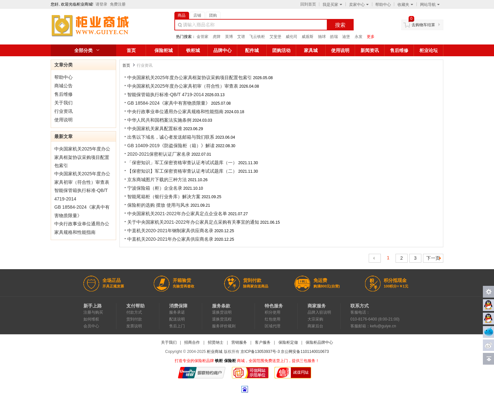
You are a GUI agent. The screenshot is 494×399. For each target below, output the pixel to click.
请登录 (101, 4)
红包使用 (272, 319)
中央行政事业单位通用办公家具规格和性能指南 (175, 111)
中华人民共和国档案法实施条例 (159, 120)
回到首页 (308, 4)
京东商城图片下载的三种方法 (157, 179)
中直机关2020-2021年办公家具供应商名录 (170, 239)
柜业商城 (214, 351)
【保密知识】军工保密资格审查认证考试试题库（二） (182, 171)
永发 (358, 36)
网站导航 (430, 4)
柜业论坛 (428, 50)
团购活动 (281, 50)
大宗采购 (315, 319)
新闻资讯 (370, 50)
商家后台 (315, 326)
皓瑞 (334, 36)
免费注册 (118, 4)
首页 (131, 50)
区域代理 (272, 326)
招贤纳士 (215, 342)
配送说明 (177, 319)
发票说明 (134, 326)
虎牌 (217, 36)
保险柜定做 (288, 342)
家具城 (311, 50)
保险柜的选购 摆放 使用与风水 (158, 205)
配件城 (252, 50)
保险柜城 (163, 50)
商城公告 (63, 85)
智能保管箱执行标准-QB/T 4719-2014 (165, 94)
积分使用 (272, 312)
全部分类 (83, 50)
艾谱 (241, 36)
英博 (229, 36)
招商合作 (192, 342)
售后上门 (177, 326)
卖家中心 (359, 4)
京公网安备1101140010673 (305, 351)
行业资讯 (63, 111)
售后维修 (399, 50)
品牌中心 (222, 50)
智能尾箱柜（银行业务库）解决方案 (164, 196)
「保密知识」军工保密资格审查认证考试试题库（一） (182, 162)
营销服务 (239, 342)
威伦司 (291, 36)
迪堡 (346, 36)
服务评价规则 (224, 326)
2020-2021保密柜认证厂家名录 (158, 154)
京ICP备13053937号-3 (260, 351)
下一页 (433, 258)
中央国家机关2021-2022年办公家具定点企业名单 (177, 213)
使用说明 (340, 50)
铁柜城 (193, 50)
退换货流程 (222, 319)
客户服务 (263, 342)
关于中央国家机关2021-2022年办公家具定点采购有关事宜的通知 (193, 222)
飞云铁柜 (257, 36)
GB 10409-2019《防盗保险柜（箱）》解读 (171, 145)
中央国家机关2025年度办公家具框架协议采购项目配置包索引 (82, 157)
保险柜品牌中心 (319, 342)
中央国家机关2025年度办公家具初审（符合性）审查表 (182, 86)
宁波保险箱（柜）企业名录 (154, 188)
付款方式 (134, 312)
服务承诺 (177, 312)
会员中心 (91, 326)
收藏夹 (405, 4)
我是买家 (332, 4)
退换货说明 (222, 312)
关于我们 (63, 102)
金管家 (202, 36)
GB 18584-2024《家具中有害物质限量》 (168, 103)
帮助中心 (383, 4)
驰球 (322, 36)
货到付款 (134, 319)
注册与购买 (93, 312)
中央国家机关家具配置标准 (154, 128)
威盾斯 (307, 36)
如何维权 (91, 319)
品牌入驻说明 (319, 312)
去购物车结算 (423, 25)
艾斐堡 (275, 36)
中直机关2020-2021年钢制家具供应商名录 (170, 230)
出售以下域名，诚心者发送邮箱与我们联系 (170, 137)
